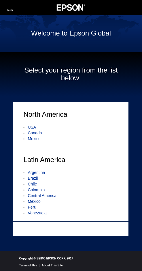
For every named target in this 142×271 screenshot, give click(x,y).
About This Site (52, 265)
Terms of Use (28, 265)
